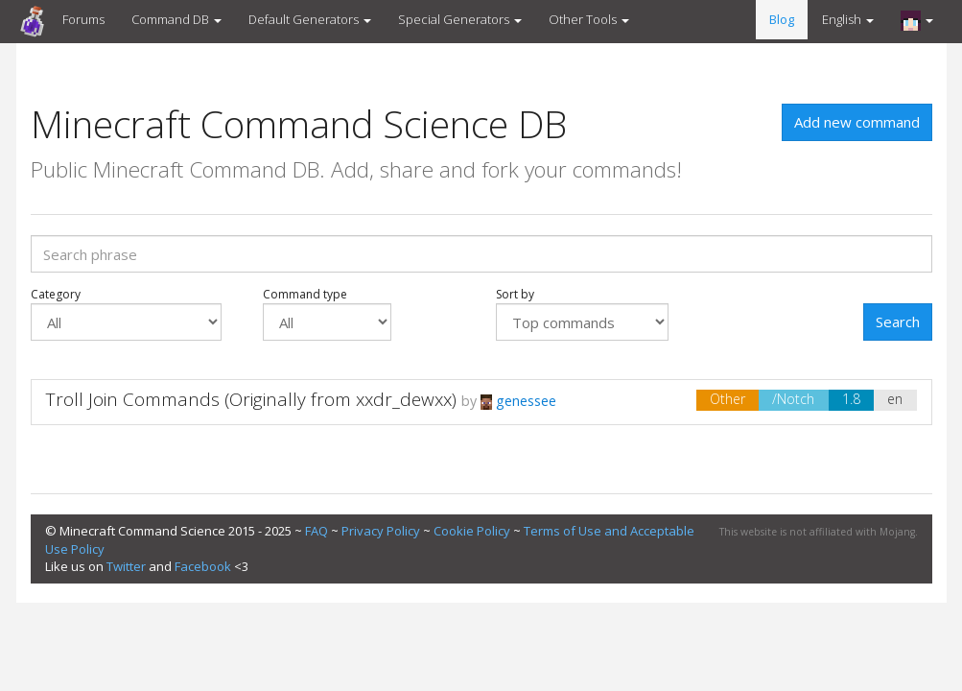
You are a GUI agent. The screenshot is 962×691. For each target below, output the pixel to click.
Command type (327, 314)
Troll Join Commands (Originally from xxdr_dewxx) (251, 399)
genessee (518, 401)
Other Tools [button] (589, 19)
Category (126, 314)
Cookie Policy (472, 530)
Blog (781, 19)
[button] (917, 20)
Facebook (203, 566)
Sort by (582, 314)
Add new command (857, 121)
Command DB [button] (176, 19)
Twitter (126, 566)
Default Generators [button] (309, 19)
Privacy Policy (380, 530)
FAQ (316, 530)
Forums (83, 19)
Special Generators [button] (460, 19)
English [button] (848, 19)
